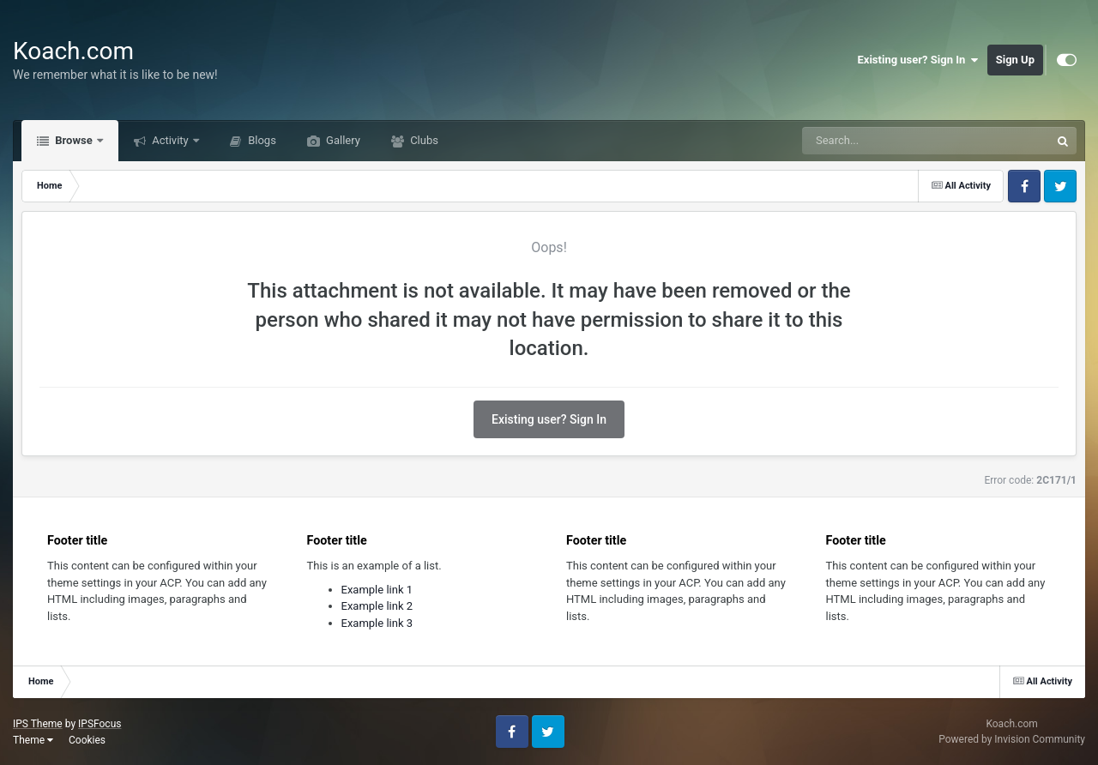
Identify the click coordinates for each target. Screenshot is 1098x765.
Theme (33, 740)
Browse (73, 140)
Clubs (422, 140)
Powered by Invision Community (1011, 739)
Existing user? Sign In (918, 60)
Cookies (87, 740)
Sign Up (1015, 59)
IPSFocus (99, 724)
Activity (170, 140)
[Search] (882, 140)
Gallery (341, 140)
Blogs (260, 140)
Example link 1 (377, 589)
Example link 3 (377, 623)
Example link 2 (377, 605)
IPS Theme (38, 724)
